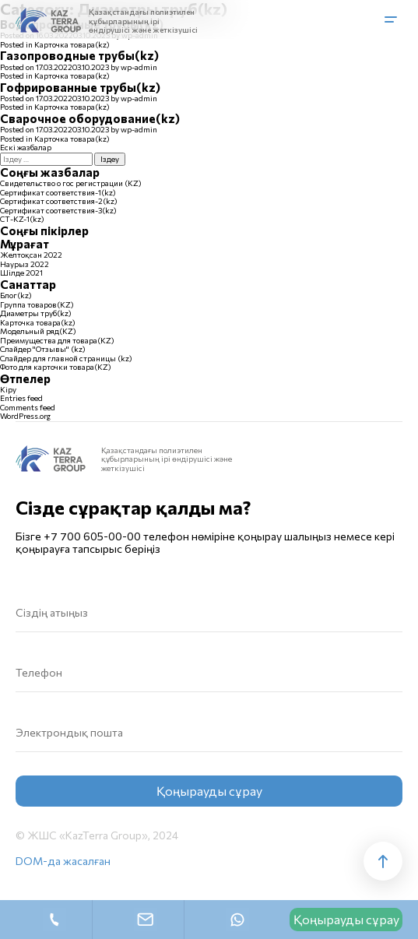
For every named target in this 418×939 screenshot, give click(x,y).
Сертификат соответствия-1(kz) (58, 192)
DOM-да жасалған (63, 861)
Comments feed (27, 407)
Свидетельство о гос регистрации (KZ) (71, 183)
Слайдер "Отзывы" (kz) (43, 348)
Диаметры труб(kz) (36, 313)
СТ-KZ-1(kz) (22, 218)
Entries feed (21, 398)
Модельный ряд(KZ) (38, 331)
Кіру (8, 389)
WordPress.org (25, 415)
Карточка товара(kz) (72, 44)
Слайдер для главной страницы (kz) (66, 358)
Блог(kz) (16, 295)
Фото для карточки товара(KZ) (55, 366)
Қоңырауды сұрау (346, 919)
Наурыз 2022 (24, 264)
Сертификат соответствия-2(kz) (59, 201)
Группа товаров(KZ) (37, 304)
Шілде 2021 (21, 272)
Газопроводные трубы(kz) (79, 55)
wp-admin (139, 67)
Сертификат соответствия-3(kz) (58, 210)
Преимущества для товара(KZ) (57, 340)
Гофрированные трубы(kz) (80, 87)
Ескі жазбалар (25, 147)
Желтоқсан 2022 (31, 254)
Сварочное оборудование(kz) (90, 118)
